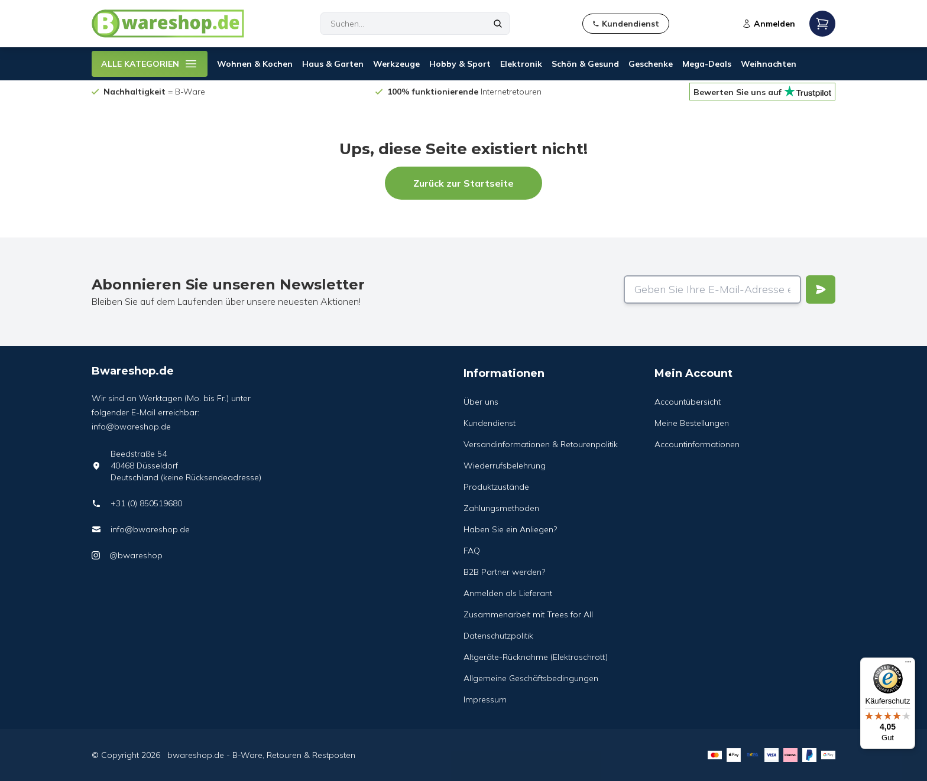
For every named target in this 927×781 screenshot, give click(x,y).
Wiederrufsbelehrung (505, 465)
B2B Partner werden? (504, 572)
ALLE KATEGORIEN (149, 64)
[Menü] (908, 665)
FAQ (472, 550)
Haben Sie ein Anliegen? (510, 529)
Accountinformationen (697, 444)
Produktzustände (496, 486)
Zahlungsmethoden (501, 508)
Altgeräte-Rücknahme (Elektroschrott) (536, 657)
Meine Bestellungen (691, 423)
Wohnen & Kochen (255, 63)
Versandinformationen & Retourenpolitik (541, 444)
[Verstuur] (820, 289)
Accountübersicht (687, 401)
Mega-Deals (706, 63)
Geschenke (650, 63)
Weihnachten (768, 63)
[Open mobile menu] (822, 24)
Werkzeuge (396, 63)
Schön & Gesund (585, 63)
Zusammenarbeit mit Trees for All (528, 614)
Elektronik (521, 63)
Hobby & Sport (460, 63)
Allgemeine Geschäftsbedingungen (531, 678)
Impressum (485, 699)
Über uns (481, 401)
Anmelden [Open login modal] (768, 23)
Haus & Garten (333, 63)
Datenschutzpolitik (498, 635)
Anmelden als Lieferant (508, 593)
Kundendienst (490, 423)
